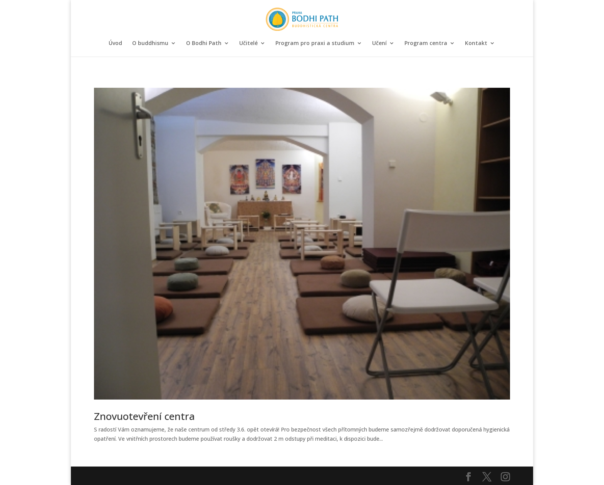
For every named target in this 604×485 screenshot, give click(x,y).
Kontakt (476, 43)
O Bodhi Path (203, 43)
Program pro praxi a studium (314, 43)
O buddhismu (150, 43)
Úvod (115, 43)
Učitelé (248, 43)
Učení (379, 43)
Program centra (425, 43)
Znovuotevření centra (144, 416)
